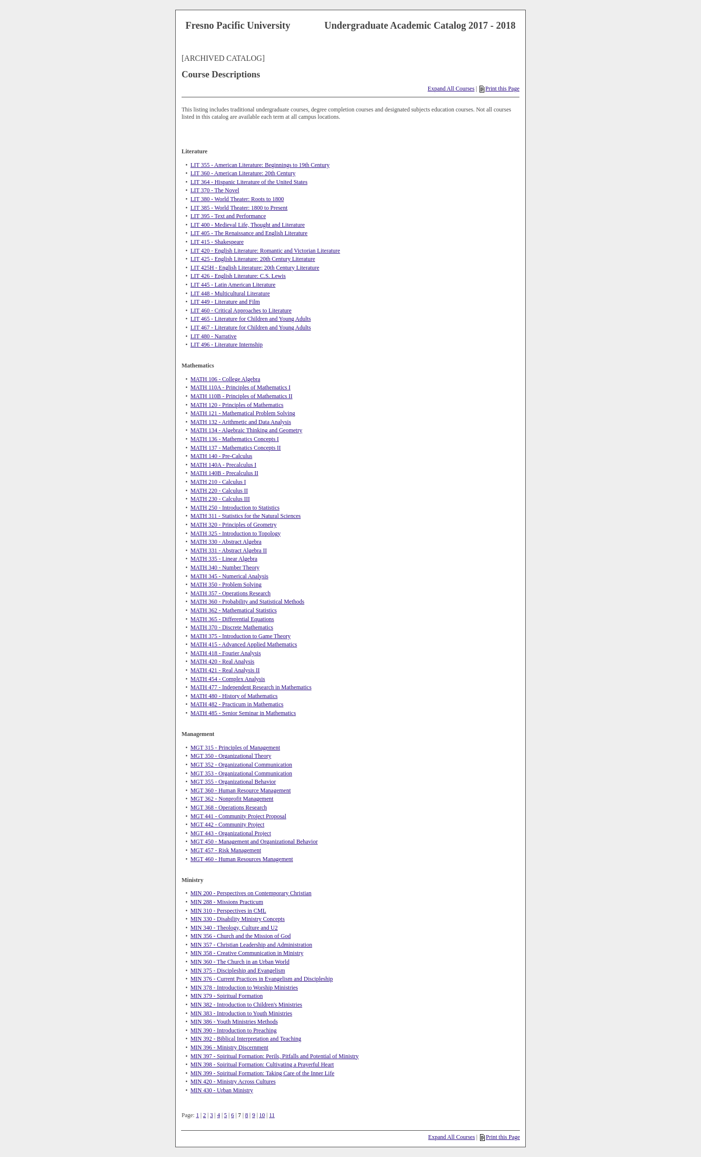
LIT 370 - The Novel (214, 190)
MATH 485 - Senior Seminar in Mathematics (243, 713)
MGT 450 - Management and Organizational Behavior (254, 841)
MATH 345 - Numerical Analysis (229, 576)
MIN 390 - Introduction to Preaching (233, 1030)
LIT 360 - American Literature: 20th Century (242, 173)
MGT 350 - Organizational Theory (230, 756)
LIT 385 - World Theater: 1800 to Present (238, 207)
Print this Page (499, 88)
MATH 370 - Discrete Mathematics (231, 627)
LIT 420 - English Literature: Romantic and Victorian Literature (265, 250)
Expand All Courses (451, 88)
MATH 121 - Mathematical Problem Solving (242, 413)
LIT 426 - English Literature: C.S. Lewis (238, 276)
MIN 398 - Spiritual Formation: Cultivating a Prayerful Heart (262, 1064)
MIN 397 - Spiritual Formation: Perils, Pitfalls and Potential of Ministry (274, 1056)
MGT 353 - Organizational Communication (241, 773)
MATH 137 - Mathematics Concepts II (235, 447)
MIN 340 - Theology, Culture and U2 (233, 927)
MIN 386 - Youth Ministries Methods (233, 1021)
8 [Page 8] (246, 1115)
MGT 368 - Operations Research (228, 807)
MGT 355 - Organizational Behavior (233, 781)
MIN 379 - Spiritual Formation (226, 995)
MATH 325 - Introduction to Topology (235, 533)
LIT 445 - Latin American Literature (233, 284)
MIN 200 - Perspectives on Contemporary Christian (251, 893)
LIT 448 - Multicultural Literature (230, 293)
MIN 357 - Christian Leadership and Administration (251, 944)
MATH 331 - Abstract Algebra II (228, 550)
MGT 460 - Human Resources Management (241, 859)
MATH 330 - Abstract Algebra (225, 541)
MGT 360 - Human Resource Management (240, 790)
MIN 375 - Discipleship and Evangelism (237, 970)
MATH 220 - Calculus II (219, 490)
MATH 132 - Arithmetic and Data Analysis (240, 422)
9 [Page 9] (253, 1115)
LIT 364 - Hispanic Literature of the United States (248, 182)
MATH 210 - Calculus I (218, 481)
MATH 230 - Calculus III (220, 499)
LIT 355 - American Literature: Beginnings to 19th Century (260, 165)
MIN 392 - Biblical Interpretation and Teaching (245, 1038)
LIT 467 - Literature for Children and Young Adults (250, 327)
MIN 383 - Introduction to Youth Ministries (241, 1013)
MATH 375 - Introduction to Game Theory (240, 636)
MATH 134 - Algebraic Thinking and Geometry (246, 430)
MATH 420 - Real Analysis (222, 661)
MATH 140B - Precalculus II (224, 473)
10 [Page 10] (262, 1115)
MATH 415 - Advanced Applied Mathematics (243, 644)
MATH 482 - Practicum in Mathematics (236, 704)
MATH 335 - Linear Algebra (223, 558)
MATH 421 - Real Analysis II (224, 670)
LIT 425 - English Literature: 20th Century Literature (252, 259)
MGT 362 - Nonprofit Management (231, 798)
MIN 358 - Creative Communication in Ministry (246, 953)
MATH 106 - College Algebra (225, 379)
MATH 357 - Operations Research (230, 593)
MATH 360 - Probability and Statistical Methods (247, 601)
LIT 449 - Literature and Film (225, 301)
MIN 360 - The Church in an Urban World (239, 961)
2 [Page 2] (204, 1115)
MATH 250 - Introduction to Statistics (234, 507)
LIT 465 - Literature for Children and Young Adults (250, 318)
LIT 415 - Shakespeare (216, 242)
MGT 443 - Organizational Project (230, 833)
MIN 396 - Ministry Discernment (229, 1047)
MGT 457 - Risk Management (225, 850)
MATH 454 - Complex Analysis (227, 679)
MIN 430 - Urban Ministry (221, 1090)
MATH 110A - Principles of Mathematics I (240, 387)
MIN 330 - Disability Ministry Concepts (237, 919)
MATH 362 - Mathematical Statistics (233, 610)
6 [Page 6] (232, 1115)
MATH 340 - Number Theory (224, 567)
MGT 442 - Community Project (227, 824)
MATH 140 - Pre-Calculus (221, 456)
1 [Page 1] (197, 1115)
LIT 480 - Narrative (213, 336)
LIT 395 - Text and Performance (228, 216)
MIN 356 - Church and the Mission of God (240, 936)
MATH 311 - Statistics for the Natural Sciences (245, 516)
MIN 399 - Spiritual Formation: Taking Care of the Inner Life (262, 1073)
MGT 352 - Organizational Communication (241, 764)
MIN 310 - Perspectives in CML (228, 910)
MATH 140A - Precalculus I (223, 464)
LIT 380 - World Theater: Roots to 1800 (237, 199)
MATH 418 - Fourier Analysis (225, 653)
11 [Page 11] (272, 1115)
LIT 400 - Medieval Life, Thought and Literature (247, 224)
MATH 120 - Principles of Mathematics (236, 405)
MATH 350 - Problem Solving (225, 584)
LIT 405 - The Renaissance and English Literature (248, 233)
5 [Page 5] (225, 1115)
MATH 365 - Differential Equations (232, 619)
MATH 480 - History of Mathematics (233, 696)
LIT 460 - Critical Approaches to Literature (241, 310)
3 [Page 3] (211, 1115)
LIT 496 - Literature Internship (226, 344)
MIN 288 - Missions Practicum (226, 902)
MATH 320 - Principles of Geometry (233, 524)
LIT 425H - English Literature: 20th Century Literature (254, 267)
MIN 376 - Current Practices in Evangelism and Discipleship (261, 978)
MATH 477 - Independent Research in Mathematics (251, 687)
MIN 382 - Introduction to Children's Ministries (246, 1004)
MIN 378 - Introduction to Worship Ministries (244, 987)
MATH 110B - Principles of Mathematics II (241, 396)
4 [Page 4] (218, 1115)
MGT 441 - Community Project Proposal (238, 816)
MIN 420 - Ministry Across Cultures (233, 1081)
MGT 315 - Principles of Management (235, 747)
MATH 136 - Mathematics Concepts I (234, 439)
